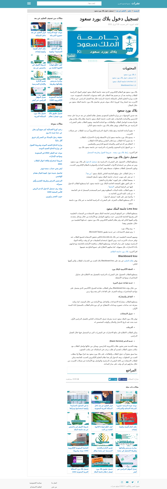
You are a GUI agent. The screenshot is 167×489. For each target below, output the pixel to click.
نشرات (136, 3)
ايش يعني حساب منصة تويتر (51, 169)
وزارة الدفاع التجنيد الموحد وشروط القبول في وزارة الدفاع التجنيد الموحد (46, 146)
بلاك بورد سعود (130, 75)
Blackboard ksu (128, 85)
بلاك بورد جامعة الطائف (119, 252)
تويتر (113, 379)
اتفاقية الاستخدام (36, 487)
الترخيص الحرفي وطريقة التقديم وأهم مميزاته (47, 182)
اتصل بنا (54, 483)
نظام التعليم (128, 261)
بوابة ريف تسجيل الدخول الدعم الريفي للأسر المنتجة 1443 (47, 190)
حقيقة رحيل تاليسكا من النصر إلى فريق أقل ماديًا (47, 139)
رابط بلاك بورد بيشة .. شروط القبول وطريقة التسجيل (107, 152)
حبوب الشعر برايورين (54, 196)
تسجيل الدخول (91, 162)
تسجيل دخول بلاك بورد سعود (124, 78)
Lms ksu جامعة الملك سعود (124, 81)
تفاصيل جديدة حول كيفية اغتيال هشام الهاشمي (47, 174)
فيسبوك (122, 379)
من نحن (54, 487)
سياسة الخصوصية (36, 483)
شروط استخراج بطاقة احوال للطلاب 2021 (48, 162)
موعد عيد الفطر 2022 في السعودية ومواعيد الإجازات (48, 154)
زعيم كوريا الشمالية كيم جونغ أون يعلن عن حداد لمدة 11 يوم (47, 131)
